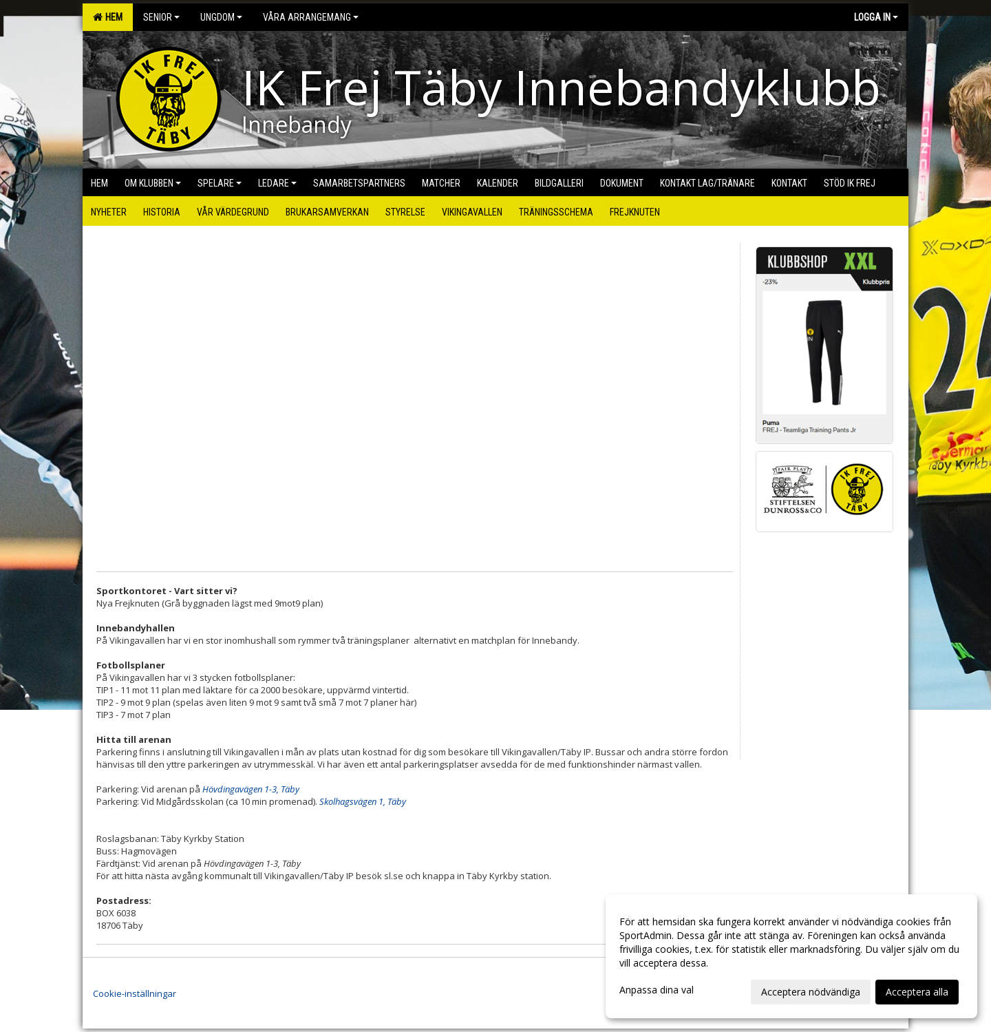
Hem (107, 17)
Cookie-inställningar (134, 993)
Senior (161, 17)
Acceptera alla (917, 991)
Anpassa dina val (656, 990)
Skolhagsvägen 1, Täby (362, 801)
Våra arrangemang (311, 17)
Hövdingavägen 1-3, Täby (250, 789)
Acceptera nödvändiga (810, 991)
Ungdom (221, 17)
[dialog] (791, 956)
